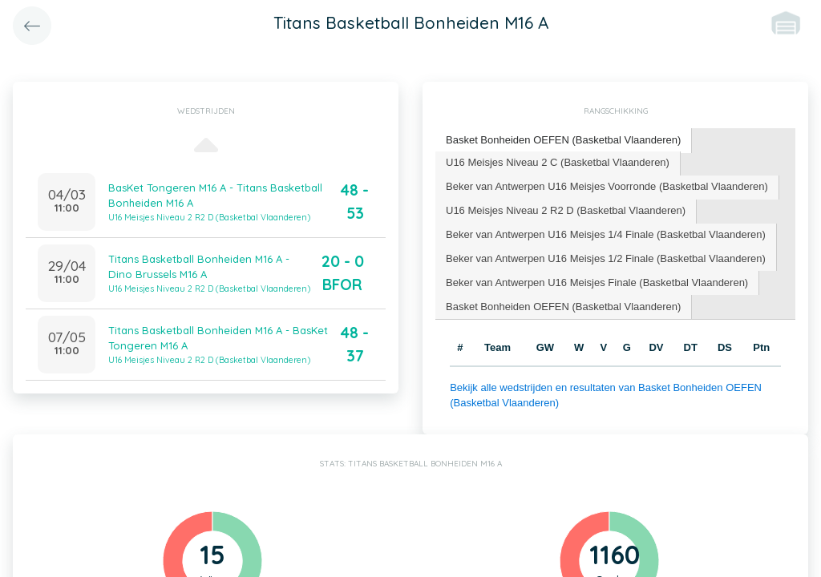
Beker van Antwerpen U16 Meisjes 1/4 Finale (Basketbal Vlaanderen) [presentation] (606, 234)
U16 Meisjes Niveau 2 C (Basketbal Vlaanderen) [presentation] (557, 162)
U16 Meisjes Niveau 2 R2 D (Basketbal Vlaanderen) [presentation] (566, 210)
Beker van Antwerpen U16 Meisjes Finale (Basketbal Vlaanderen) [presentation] (597, 282)
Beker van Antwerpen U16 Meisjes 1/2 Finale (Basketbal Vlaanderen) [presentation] (606, 258)
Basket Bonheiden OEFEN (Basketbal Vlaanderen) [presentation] (563, 140)
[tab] (563, 140)
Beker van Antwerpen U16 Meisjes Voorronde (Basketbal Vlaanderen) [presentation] (607, 186)
